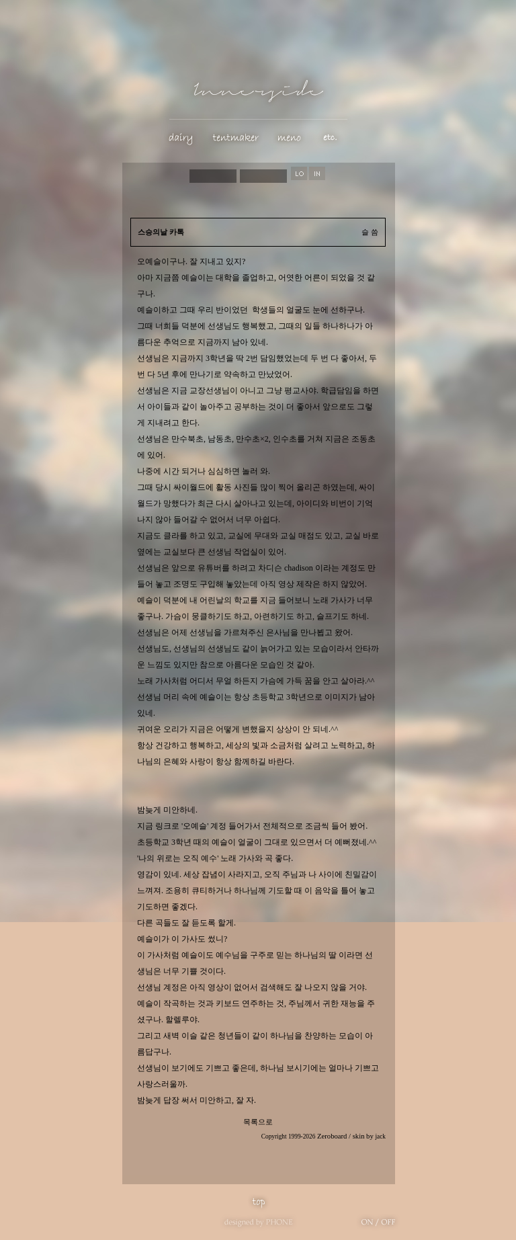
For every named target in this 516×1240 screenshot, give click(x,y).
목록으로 (258, 1122)
